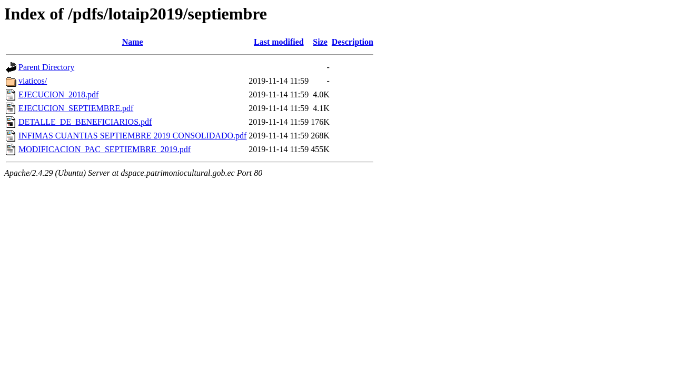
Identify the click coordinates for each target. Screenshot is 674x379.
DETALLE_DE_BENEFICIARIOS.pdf (85, 121)
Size (320, 41)
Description (352, 41)
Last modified (279, 41)
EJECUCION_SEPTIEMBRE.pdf (75, 108)
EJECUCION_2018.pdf (58, 94)
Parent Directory (46, 67)
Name (132, 41)
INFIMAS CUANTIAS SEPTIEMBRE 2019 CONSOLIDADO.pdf (132, 135)
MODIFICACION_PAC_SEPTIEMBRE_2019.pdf (104, 149)
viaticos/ (32, 80)
